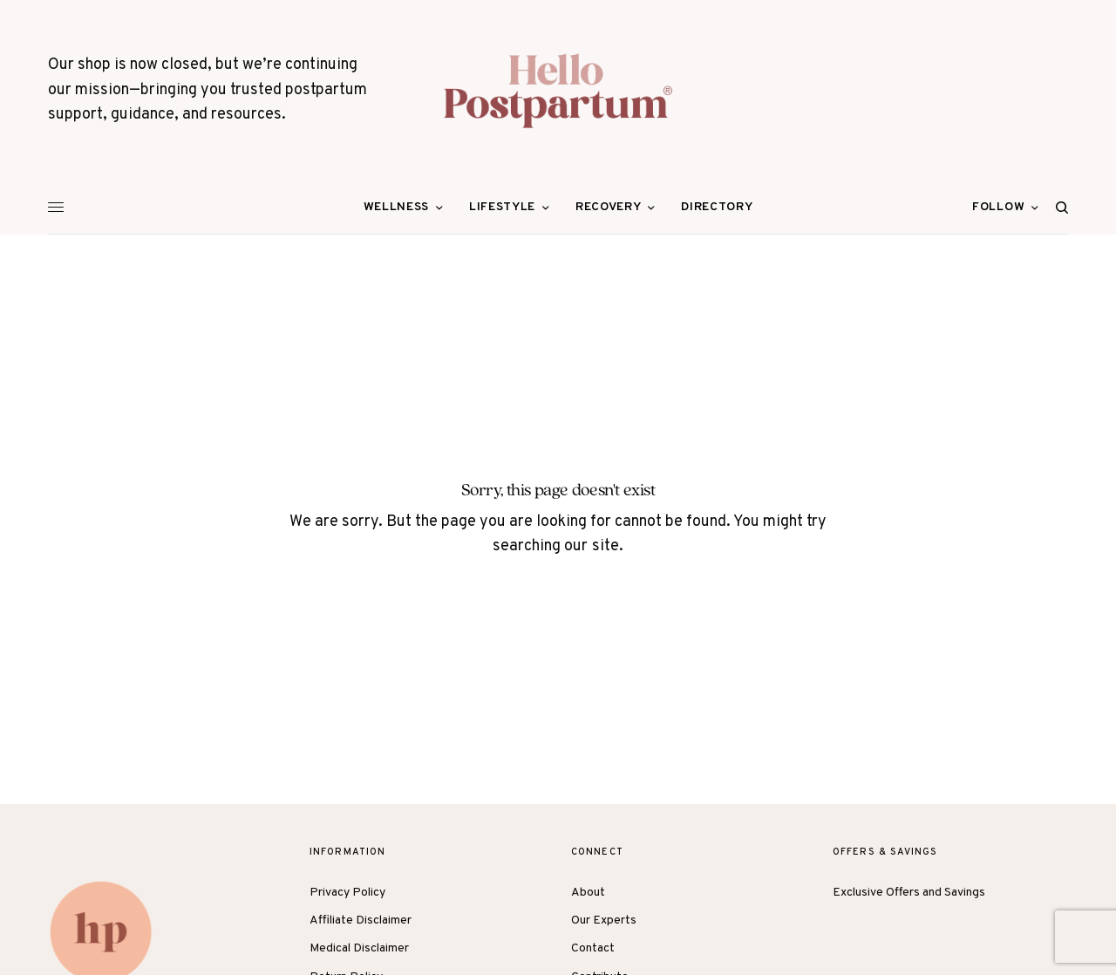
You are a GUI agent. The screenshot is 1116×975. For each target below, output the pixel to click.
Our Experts (603, 920)
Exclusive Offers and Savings (909, 892)
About (588, 892)
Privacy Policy (347, 892)
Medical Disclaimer (359, 948)
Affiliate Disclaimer (361, 920)
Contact (593, 948)
